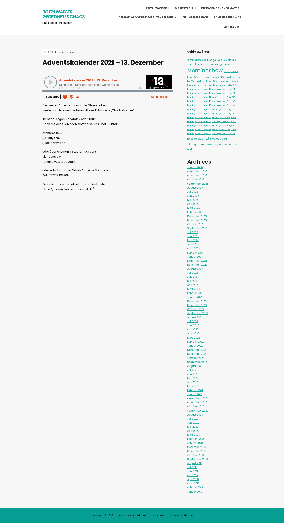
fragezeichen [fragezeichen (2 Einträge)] (223, 64)
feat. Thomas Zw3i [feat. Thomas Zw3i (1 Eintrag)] (207, 64)
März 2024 (193, 248)
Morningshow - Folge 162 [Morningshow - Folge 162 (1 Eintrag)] (199, 117)
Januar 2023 (195, 297)
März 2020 (193, 435)
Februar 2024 (195, 252)
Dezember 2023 (197, 260)
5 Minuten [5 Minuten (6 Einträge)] (194, 60)
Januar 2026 (195, 167)
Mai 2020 (193, 427)
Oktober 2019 (195, 455)
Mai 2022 (192, 329)
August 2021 (194, 366)
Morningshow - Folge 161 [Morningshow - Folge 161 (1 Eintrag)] (223, 113)
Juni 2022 (193, 325)
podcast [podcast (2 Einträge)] (192, 138)
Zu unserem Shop (195, 17)
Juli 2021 (192, 370)
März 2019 (193, 483)
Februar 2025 (195, 212)
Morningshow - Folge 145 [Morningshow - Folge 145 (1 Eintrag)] (223, 97)
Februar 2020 (195, 439)
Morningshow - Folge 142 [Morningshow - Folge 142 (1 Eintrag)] (199, 93)
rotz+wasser (156, 8)
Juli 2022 (192, 321)
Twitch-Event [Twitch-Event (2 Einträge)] (231, 144)
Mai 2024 (193, 240)
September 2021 (197, 362)
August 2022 (195, 317)
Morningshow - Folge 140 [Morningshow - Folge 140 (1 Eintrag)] (199, 89)
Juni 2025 (193, 196)
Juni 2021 (192, 374)
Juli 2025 (192, 192)
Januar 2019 (194, 492)
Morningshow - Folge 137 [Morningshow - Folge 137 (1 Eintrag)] (227, 81)
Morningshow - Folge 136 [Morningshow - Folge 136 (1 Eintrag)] (203, 81)
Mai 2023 (192, 281)
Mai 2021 (192, 378)
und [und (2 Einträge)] (189, 149)
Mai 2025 (192, 200)
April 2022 (193, 333)
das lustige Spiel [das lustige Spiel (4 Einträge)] (212, 60)
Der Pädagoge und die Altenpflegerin (147, 17)
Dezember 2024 (197, 216)
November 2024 (197, 220)
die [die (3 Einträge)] (229, 60)
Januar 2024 (195, 256)
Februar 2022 (195, 341)
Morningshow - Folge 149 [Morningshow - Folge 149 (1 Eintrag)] (223, 105)
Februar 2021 (195, 390)
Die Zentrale (184, 8)
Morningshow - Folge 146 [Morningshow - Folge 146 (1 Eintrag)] (199, 101)
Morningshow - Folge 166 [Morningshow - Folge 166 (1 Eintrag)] (199, 125)
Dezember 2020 (197, 398)
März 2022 (193, 337)
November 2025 (197, 175)
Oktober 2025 (195, 179)
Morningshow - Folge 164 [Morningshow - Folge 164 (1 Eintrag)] (199, 121)
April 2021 (193, 382)
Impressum (230, 27)
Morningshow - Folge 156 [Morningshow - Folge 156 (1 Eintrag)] (199, 113)
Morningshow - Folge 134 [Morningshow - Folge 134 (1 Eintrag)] (208, 77)
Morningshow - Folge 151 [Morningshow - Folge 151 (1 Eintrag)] (223, 109)
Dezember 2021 (196, 350)
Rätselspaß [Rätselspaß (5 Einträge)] (215, 144)
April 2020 (193, 431)
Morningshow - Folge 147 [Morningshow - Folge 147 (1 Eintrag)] (223, 101)
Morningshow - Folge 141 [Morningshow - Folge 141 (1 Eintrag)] (223, 89)
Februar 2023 (195, 293)
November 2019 (197, 451)
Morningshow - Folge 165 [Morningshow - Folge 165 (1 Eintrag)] (224, 121)
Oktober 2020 (195, 406)
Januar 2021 (194, 394)
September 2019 (197, 459)
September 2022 (197, 313)
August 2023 (195, 269)
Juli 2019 (192, 467)
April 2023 (193, 285)
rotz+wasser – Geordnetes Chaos (63, 14)
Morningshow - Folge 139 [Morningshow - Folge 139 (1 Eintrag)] (224, 85)
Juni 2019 (193, 471)
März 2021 (193, 386)
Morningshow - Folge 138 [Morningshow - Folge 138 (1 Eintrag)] (199, 85)
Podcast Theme (183, 515)
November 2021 (196, 354)
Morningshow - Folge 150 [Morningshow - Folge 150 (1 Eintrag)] (199, 109)
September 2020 (197, 410)
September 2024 (198, 228)
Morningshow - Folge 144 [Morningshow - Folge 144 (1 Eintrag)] (199, 97)
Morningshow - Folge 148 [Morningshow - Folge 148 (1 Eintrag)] (199, 105)
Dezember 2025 (197, 171)
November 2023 (197, 265)
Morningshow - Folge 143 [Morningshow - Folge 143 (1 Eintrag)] (223, 93)
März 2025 (193, 208)
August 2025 (195, 187)
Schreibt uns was (227, 17)
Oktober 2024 (196, 224)
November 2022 (197, 305)
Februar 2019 (195, 487)
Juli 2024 (192, 232)
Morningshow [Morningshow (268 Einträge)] (205, 70)
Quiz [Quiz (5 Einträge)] (201, 139)
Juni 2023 (193, 277)
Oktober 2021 (195, 358)
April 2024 (193, 244)
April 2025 (193, 204)
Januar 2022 (195, 345)
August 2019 (194, 463)
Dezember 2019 (197, 447)
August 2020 (195, 414)
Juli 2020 (192, 419)
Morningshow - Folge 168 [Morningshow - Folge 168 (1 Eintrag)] (199, 129)
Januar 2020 (195, 443)
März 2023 (193, 289)
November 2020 (197, 402)
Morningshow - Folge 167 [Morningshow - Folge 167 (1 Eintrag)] (224, 125)
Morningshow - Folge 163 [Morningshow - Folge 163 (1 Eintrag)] (224, 117)
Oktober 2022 (195, 309)
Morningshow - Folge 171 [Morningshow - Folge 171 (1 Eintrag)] (223, 133)
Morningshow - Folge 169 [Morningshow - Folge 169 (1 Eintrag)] (224, 129)
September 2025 (197, 183)
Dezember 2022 (197, 301)
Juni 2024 (193, 236)
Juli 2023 (192, 273)
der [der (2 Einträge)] (225, 60)
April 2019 (193, 479)
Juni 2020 (193, 423)
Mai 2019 (192, 475)
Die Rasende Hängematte (220, 8)
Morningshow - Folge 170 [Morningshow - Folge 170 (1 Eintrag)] (199, 133)
